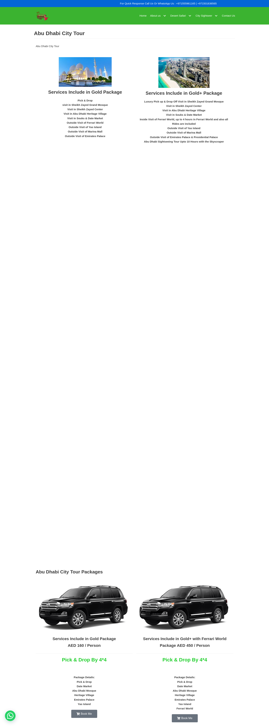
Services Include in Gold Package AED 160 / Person (84, 650)
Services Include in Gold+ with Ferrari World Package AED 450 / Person (184, 650)
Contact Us (228, 15)
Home (143, 15)
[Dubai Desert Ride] (42, 15)
